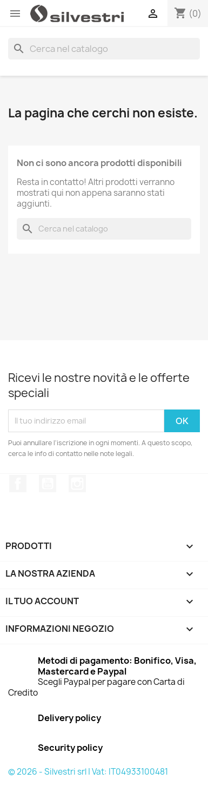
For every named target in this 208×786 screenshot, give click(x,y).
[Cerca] (104, 49)
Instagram (77, 483)
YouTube (47, 483)
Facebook (17, 483)
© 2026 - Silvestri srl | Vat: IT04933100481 (88, 771)
